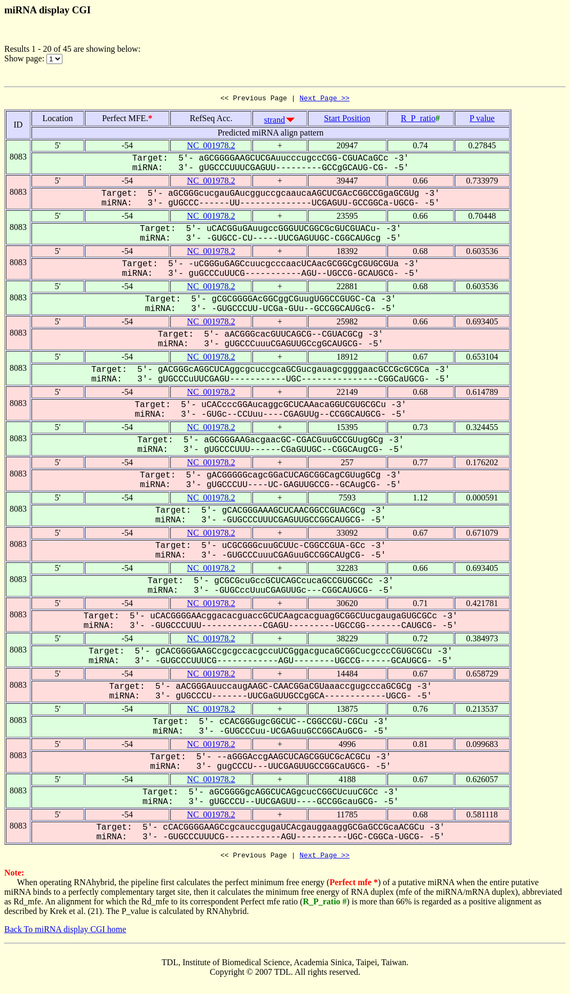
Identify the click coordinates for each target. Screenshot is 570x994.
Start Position (347, 119)
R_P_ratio (418, 119)
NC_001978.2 (211, 147)
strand (274, 121)
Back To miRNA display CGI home (65, 932)
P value (482, 119)
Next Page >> (324, 99)
